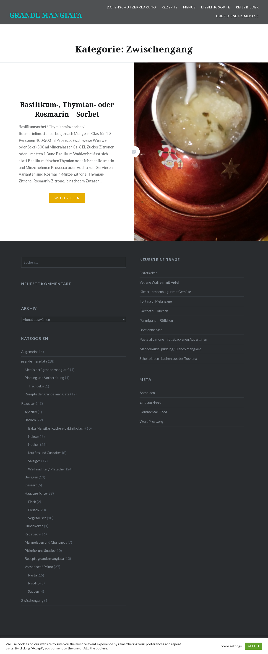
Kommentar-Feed (153, 412)
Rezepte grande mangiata (44, 558)
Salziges (34, 461)
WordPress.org (151, 421)
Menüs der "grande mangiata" (47, 370)
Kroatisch (32, 534)
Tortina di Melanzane (156, 301)
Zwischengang (32, 600)
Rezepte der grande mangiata (47, 394)
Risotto (34, 583)
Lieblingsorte (215, 7)
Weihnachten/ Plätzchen (46, 469)
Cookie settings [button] (230, 646)
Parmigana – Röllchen (156, 320)
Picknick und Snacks (40, 550)
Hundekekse (34, 526)
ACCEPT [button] (254, 646)
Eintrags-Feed (150, 402)
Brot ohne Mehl (151, 330)
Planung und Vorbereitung (44, 378)
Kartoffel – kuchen (154, 311)
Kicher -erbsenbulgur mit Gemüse (165, 292)
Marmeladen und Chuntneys (46, 542)
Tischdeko (36, 386)
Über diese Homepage (237, 16)
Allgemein (29, 352)
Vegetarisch (37, 518)
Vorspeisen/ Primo (39, 567)
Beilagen (31, 477)
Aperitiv (31, 412)
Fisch (32, 502)
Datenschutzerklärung (131, 7)
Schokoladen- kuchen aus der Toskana (168, 358)
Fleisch (33, 510)
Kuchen (33, 444)
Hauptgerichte (36, 493)
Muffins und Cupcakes (44, 453)
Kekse (33, 436)
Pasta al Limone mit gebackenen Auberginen (173, 339)
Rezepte (170, 7)
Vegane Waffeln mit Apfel (159, 282)
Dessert (31, 485)
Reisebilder (247, 7)
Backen (30, 420)
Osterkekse (148, 273)
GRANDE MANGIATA (45, 15)
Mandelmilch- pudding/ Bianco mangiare (170, 349)
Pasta (32, 575)
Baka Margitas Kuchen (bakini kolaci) (56, 428)
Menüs (189, 7)
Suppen (33, 591)
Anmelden (147, 393)
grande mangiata (34, 361)
